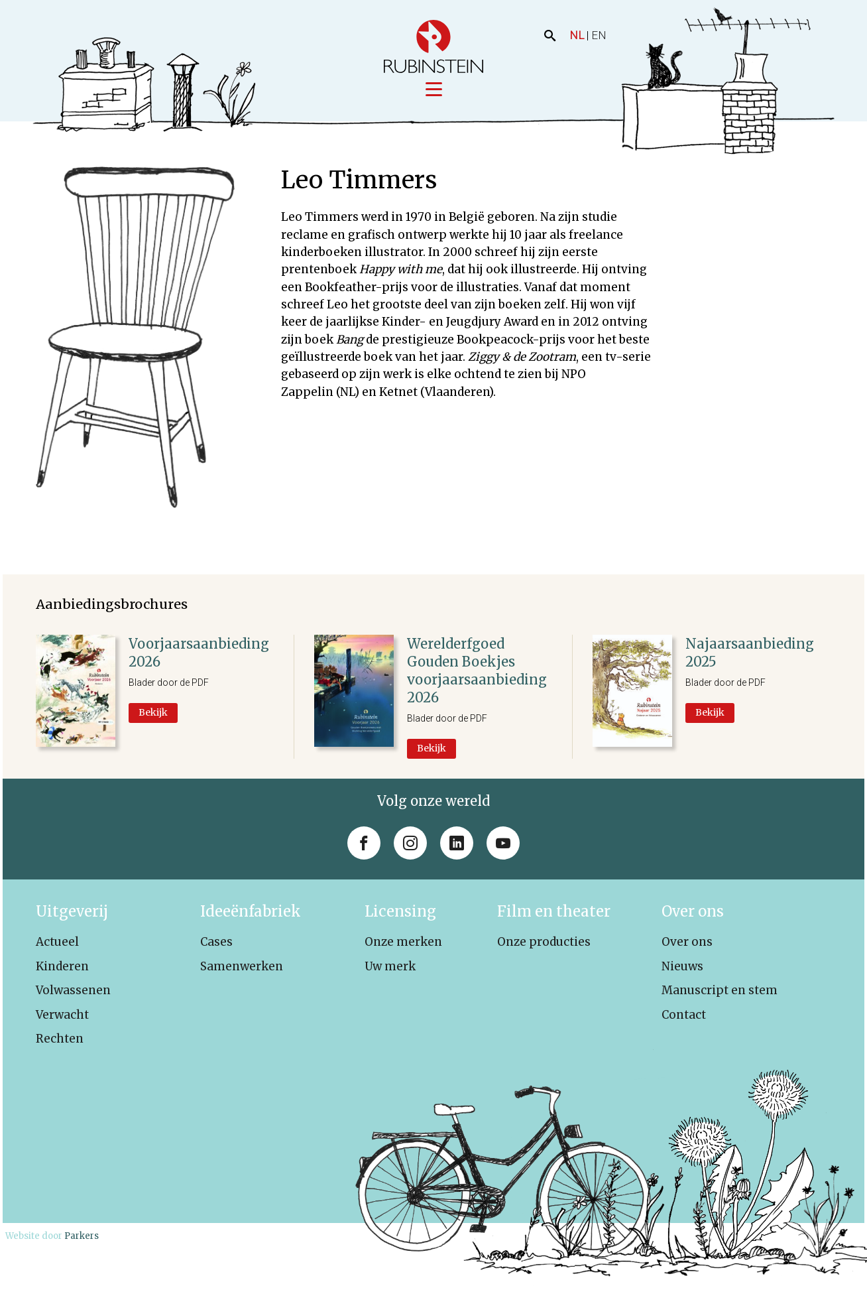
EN (599, 35)
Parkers (81, 1236)
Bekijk (153, 713)
